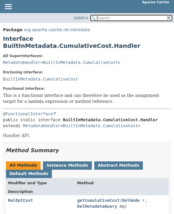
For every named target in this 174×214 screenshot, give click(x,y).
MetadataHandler (21, 62)
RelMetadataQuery (97, 206)
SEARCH (81, 18)
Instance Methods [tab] (67, 165)
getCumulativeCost (98, 200)
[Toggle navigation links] (8, 7)
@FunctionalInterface (28, 113)
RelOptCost (20, 200)
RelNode (131, 200)
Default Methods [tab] (28, 173)
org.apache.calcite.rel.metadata (57, 29)
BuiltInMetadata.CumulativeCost (80, 62)
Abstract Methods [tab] (118, 165)
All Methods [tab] (23, 165)
